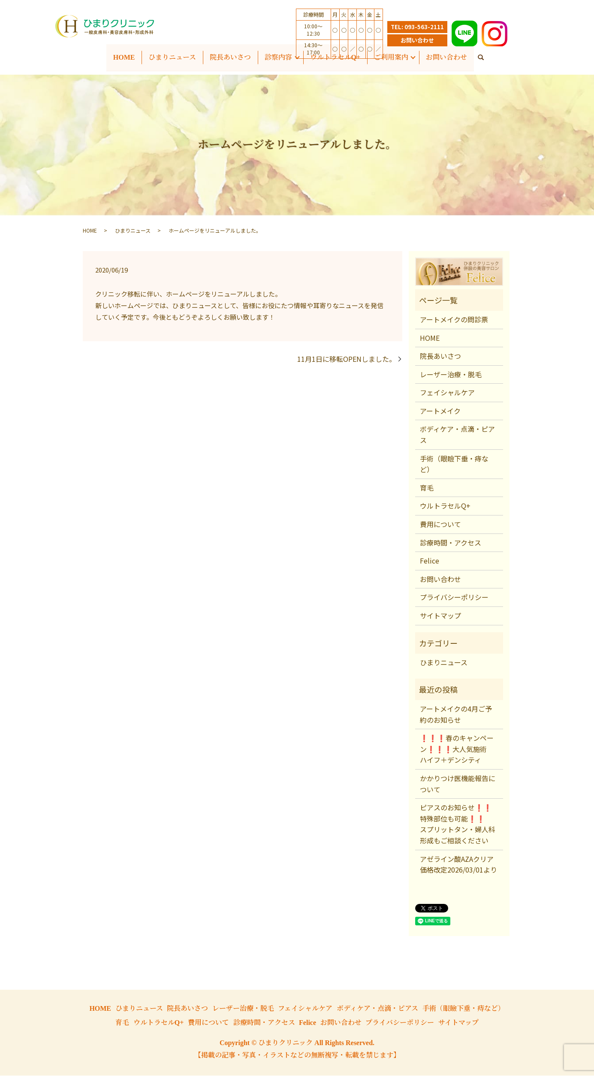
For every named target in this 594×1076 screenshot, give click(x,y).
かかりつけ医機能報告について (457, 784)
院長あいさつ (440, 357)
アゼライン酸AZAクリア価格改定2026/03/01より (458, 865)
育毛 (427, 488)
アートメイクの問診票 (454, 320)
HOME (124, 57)
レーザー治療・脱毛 (451, 375)
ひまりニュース (172, 57)
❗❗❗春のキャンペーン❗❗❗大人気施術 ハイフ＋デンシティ (457, 749)
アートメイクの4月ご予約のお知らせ (456, 715)
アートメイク (440, 411)
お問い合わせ (417, 40)
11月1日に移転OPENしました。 (346, 359)
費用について (440, 525)
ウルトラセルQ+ (445, 506)
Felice (429, 561)
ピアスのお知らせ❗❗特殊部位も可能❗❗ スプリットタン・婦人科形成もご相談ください (457, 824)
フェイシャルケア (447, 393)
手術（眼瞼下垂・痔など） (454, 464)
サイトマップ (440, 616)
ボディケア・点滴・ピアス (457, 435)
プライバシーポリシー (454, 598)
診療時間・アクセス (450, 543)
